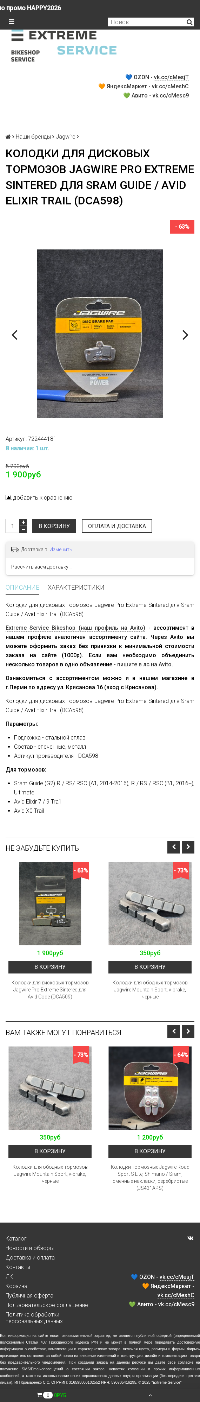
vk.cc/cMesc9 (171, 95)
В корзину (54, 526)
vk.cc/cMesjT (171, 77)
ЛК (9, 1276)
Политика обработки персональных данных (34, 1318)
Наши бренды (33, 136)
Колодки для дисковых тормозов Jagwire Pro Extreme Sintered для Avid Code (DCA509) (50, 990)
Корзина (16, 1286)
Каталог (16, 1238)
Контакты (18, 1267)
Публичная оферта (29, 1295)
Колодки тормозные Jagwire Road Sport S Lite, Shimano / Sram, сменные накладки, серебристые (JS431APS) (150, 1177)
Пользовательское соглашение (47, 1305)
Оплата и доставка (117, 526)
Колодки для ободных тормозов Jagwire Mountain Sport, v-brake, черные (150, 990)
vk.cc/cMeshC (170, 86)
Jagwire (65, 136)
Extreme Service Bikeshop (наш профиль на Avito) (75, 627)
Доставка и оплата (30, 1257)
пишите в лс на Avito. (145, 664)
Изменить (60, 549)
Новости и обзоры (30, 1248)
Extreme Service (166, 1382)
